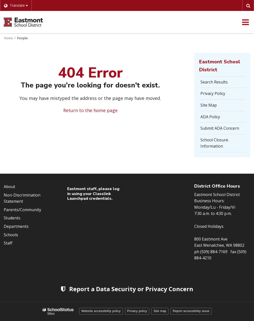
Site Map (208, 105)
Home (8, 38)
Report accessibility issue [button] (191, 311)
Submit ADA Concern (219, 128)
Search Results (214, 82)
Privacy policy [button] (137, 311)
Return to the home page (90, 110)
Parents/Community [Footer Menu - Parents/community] (22, 209)
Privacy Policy (212, 93)
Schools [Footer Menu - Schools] (11, 235)
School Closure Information (214, 143)
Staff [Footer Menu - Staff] (8, 243)
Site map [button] (160, 311)
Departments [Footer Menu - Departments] (16, 226)
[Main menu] (245, 22)
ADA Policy (210, 117)
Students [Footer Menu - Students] (12, 218)
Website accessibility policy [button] (101, 311)
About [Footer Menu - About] (9, 186)
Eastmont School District (219, 65)
